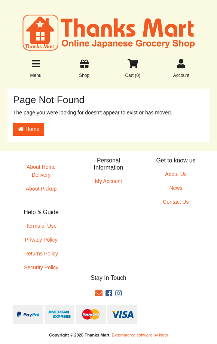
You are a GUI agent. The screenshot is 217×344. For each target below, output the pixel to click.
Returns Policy (41, 254)
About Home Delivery (41, 171)
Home (28, 129)
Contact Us (176, 202)
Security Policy (41, 267)
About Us (176, 174)
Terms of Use (41, 226)
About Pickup (41, 189)
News (175, 188)
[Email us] (99, 293)
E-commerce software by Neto (139, 335)
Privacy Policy (41, 240)
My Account (108, 181)
